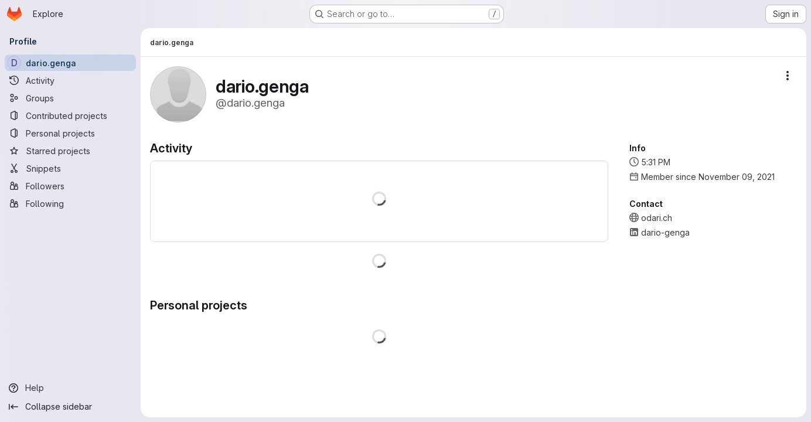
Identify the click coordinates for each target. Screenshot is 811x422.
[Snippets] (70, 168)
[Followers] (70, 186)
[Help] (70, 388)
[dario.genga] (70, 63)
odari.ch (656, 218)
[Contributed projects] (70, 115)
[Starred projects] (70, 150)
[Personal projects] (70, 133)
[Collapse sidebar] (70, 407)
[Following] (70, 203)
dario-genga (665, 232)
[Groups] (70, 98)
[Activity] (70, 80)
